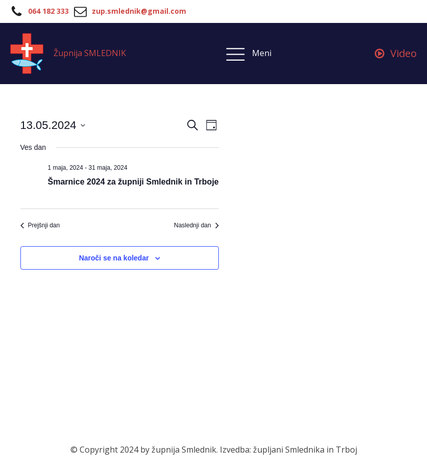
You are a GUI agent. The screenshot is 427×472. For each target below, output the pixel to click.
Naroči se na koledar (114, 258)
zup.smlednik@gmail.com (139, 11)
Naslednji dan (196, 225)
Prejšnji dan (40, 225)
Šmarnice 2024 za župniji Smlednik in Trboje (133, 181)
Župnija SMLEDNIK (90, 53)
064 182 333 (48, 11)
